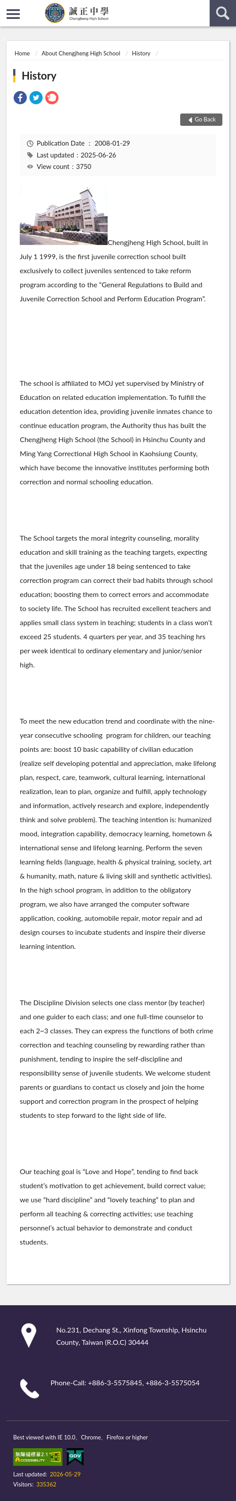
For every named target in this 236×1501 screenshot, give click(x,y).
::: (7, 6)
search (223, 13)
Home (22, 53)
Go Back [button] (205, 119)
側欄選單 (13, 14)
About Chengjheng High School (81, 53)
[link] (20, 98)
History (141, 53)
